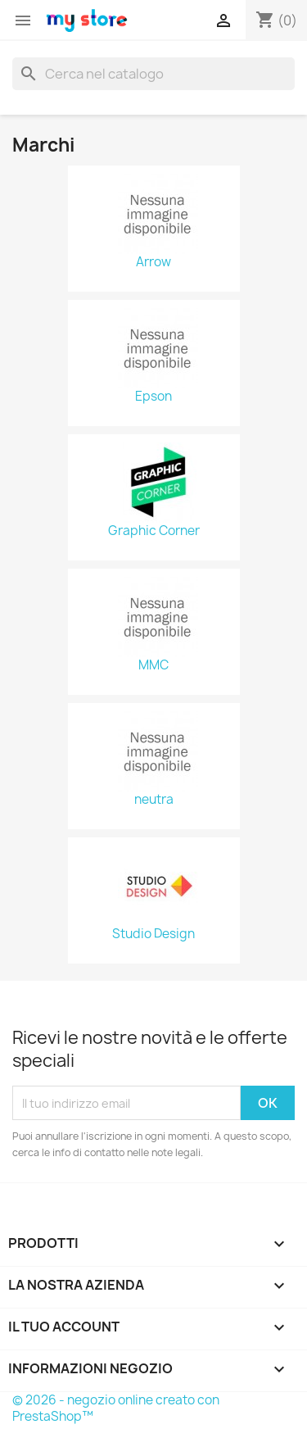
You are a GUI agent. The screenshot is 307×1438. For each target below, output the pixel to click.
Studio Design (153, 934)
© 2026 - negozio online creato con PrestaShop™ (115, 1408)
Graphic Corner (154, 531)
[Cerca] (153, 73)
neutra (154, 800)
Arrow (153, 262)
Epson (153, 396)
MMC (153, 665)
